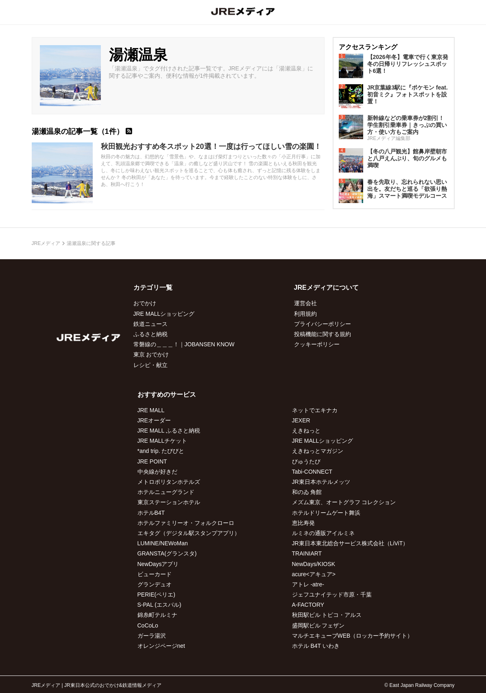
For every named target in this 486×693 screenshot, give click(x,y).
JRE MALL (151, 410)
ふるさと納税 (150, 334)
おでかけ (144, 303)
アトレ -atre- (308, 584)
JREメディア (46, 243)
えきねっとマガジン (317, 451)
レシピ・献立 (150, 365)
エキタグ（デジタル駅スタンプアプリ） (188, 533)
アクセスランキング (368, 47)
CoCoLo (147, 625)
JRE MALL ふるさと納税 (168, 430)
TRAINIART (307, 553)
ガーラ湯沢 (151, 635)
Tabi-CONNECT (312, 471)
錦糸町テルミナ (157, 615)
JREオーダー (154, 420)
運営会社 (305, 303)
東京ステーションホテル (168, 502)
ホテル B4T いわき (316, 646)
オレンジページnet (161, 646)
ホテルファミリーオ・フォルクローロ (185, 523)
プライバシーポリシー (322, 324)
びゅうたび (306, 461)
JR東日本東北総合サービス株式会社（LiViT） (350, 543)
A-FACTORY (308, 604)
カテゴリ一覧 (152, 287)
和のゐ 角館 (307, 492)
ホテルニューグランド (165, 492)
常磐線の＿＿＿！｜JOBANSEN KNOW (184, 344)
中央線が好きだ (157, 471)
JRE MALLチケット (162, 440)
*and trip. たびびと (161, 451)
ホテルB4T (151, 512)
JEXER (301, 420)
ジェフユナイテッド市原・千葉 (332, 594)
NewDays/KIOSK (314, 564)
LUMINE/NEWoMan (162, 543)
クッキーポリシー (317, 344)
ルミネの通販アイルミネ (323, 533)
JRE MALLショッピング (164, 313)
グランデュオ (154, 584)
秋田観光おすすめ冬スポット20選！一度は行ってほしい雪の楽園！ (211, 146)
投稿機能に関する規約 (322, 334)
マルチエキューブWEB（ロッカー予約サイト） (352, 635)
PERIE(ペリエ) (156, 594)
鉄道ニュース (150, 324)
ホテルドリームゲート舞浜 (326, 512)
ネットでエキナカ (315, 410)
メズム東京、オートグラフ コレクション (344, 502)
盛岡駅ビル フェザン (318, 625)
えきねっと (306, 430)
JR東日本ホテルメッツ (321, 482)
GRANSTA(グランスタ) (167, 553)
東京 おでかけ (151, 354)
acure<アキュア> (314, 574)
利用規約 (305, 313)
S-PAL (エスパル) (159, 604)
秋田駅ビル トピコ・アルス (327, 615)
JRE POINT (152, 461)
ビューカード (154, 574)
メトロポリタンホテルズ (168, 482)
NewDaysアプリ (158, 564)
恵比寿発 (303, 523)
